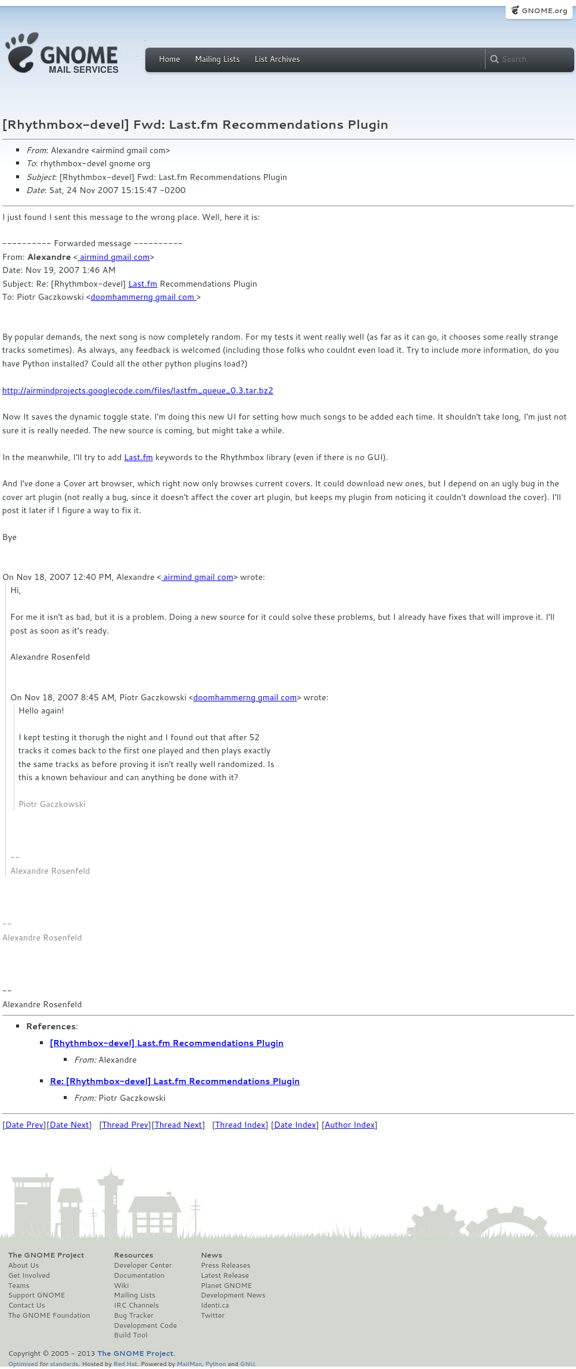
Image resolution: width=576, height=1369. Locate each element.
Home (169, 59)
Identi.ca (215, 1305)
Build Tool (130, 1335)
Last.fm (142, 284)
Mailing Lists (217, 59)
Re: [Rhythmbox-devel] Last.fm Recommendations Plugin (175, 1081)
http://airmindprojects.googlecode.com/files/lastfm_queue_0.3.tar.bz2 (137, 390)
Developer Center (143, 1265)
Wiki (121, 1285)
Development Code (145, 1325)
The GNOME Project (46, 1255)
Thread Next (178, 1125)
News (211, 1255)
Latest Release (225, 1275)
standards (64, 1363)
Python (216, 1363)
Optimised (23, 1363)
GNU (247, 1363)
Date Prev (24, 1125)
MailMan (189, 1363)
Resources (133, 1255)
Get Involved (29, 1275)
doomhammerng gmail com (144, 297)
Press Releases (225, 1265)
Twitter (213, 1315)
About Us (23, 1265)
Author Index (350, 1125)
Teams (19, 1285)
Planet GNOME (226, 1285)
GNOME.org (544, 10)
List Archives (277, 59)
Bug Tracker (134, 1315)
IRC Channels (136, 1305)
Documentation (139, 1275)
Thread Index (240, 1125)
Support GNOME (37, 1295)
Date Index (295, 1125)
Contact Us (26, 1305)
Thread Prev (125, 1125)
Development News (233, 1295)
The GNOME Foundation (49, 1315)
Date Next (69, 1125)
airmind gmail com (113, 257)
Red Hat (125, 1363)
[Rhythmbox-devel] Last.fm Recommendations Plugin (167, 1043)
